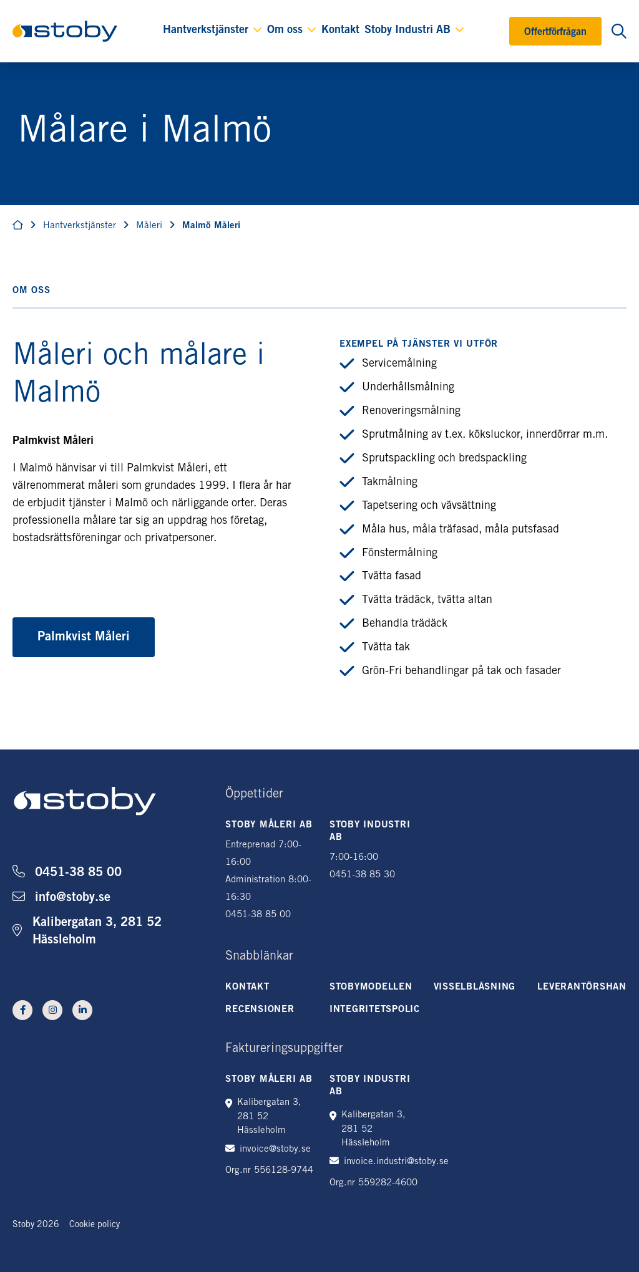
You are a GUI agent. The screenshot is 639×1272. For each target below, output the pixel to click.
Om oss (285, 30)
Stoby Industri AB (407, 30)
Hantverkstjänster (205, 30)
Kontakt (340, 30)
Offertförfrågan (555, 32)
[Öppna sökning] (619, 31)
